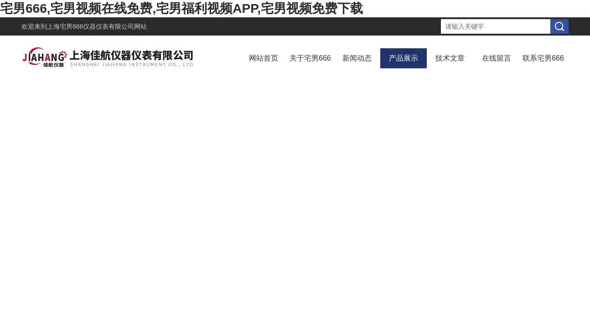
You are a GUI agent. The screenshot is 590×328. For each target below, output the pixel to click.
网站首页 (263, 58)
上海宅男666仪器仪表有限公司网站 (97, 26)
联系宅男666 (543, 58)
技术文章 (450, 58)
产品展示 (403, 58)
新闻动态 (357, 58)
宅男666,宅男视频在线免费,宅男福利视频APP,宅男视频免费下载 (181, 8)
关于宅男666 (310, 58)
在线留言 (496, 58)
